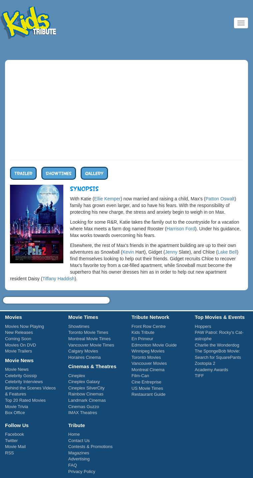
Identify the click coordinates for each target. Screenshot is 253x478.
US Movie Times (147, 388)
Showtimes (59, 173)
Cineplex (76, 375)
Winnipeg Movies (148, 351)
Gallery (94, 173)
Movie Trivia (16, 406)
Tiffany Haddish (58, 278)
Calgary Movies (83, 351)
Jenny (171, 252)
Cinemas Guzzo (83, 406)
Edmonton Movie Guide (154, 345)
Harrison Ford (180, 228)
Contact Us (79, 440)
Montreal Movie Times (89, 338)
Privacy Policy (81, 471)
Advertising (79, 458)
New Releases (19, 332)
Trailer (23, 173)
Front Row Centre (149, 326)
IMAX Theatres (82, 412)
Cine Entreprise (147, 381)
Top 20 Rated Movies (25, 400)
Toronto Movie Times (88, 332)
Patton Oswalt (220, 198)
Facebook (14, 434)
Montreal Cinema (148, 369)
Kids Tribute (28, 23)
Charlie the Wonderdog (217, 345)
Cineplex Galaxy (84, 381)
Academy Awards (211, 369)
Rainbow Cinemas (86, 393)
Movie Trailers (18, 351)
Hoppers (203, 326)
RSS (9, 452)
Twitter (11, 440)
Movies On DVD (20, 345)
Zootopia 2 (205, 363)
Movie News (17, 369)
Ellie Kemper (107, 198)
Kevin (128, 252)
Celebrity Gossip (21, 375)
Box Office (15, 412)
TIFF (199, 375)
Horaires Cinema (84, 357)
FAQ (72, 465)
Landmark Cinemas (87, 400)
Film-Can (140, 375)
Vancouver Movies (149, 363)
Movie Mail (15, 446)
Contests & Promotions (90, 446)
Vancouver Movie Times (91, 345)
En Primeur (142, 338)
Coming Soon (18, 338)
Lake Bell (227, 252)
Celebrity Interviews (24, 381)
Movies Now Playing (24, 326)
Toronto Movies (146, 357)
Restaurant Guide (149, 394)
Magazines (78, 452)
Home (74, 434)
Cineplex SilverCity (86, 387)
